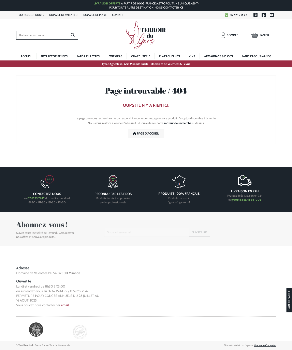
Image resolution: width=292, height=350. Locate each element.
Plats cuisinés (169, 56)
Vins (192, 56)
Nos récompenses (54, 56)
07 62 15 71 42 (235, 15)
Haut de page (289, 316)
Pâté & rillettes (88, 56)
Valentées (63, 15)
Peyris (95, 15)
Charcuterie (140, 56)
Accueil (26, 56)
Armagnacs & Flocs (218, 56)
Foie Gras (115, 56)
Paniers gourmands (256, 56)
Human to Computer (265, 345)
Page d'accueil (146, 133)
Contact (117, 14)
